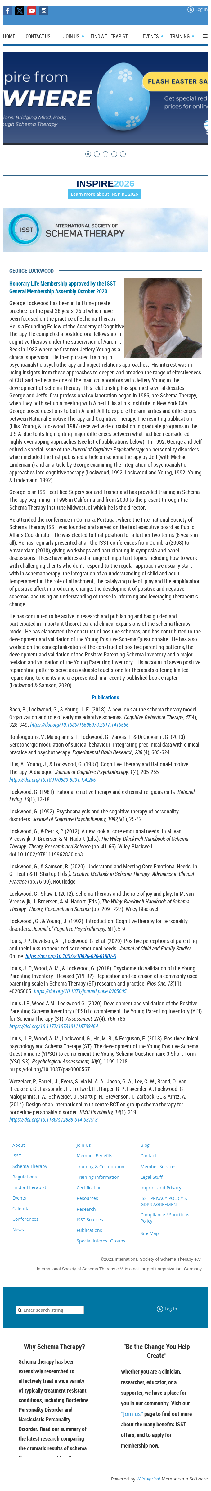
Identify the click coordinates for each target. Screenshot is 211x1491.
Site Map (150, 1233)
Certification (89, 1188)
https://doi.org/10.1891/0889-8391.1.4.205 (52, 779)
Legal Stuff (152, 1177)
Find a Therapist (29, 1187)
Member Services (159, 1166)
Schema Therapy (29, 1166)
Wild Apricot (148, 1479)
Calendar (21, 1208)
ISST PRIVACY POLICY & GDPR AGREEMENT (164, 1201)
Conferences (25, 1219)
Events (19, 1198)
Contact (148, 1156)
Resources (87, 1198)
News (18, 1230)
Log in (201, 9)
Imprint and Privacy (161, 1188)
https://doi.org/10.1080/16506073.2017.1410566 (79, 724)
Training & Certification (100, 1166)
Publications (89, 1230)
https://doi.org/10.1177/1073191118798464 (53, 1026)
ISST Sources (90, 1220)
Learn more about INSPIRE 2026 (104, 194)
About (18, 1145)
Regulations (24, 1177)
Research (86, 1209)
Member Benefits (94, 1156)
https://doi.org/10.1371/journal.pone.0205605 (80, 991)
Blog (145, 1145)
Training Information (98, 1177)
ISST (16, 1156)
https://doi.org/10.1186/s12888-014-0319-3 (53, 1119)
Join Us (84, 1145)
